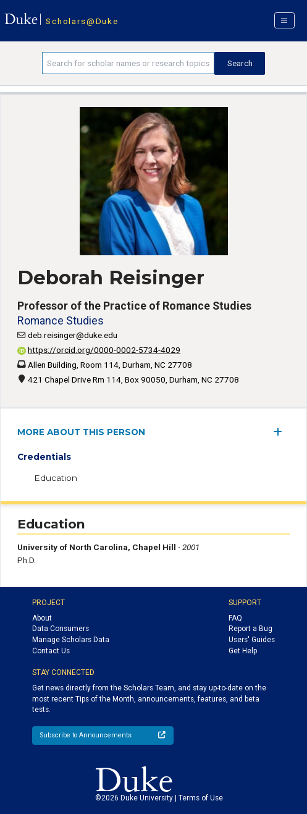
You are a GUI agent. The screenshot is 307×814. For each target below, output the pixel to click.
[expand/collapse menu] (281, 431)
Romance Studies (60, 320)
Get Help (243, 651)
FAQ (235, 618)
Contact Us (51, 651)
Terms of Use (201, 798)
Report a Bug (250, 628)
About (42, 618)
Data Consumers (60, 628)
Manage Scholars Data (70, 639)
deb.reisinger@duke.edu (72, 335)
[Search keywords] (128, 63)
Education (55, 478)
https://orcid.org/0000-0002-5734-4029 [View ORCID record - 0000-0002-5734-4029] (98, 350)
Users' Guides (252, 639)
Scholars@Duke (82, 21)
